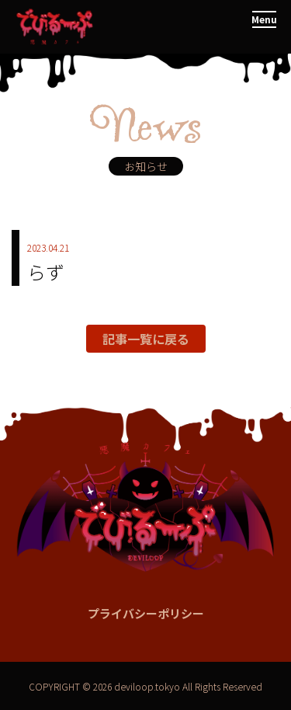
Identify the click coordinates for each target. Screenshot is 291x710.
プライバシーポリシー (146, 613)
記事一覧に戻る (145, 338)
